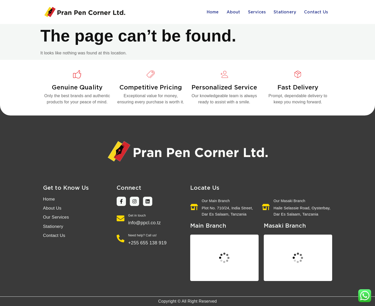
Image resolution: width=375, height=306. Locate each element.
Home (213, 12)
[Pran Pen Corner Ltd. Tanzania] (224, 258)
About (233, 12)
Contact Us (316, 12)
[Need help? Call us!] (120, 238)
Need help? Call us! (142, 235)
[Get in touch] (120, 218)
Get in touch (137, 215)
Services (257, 12)
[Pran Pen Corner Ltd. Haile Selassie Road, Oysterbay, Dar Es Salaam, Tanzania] (298, 258)
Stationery (285, 12)
